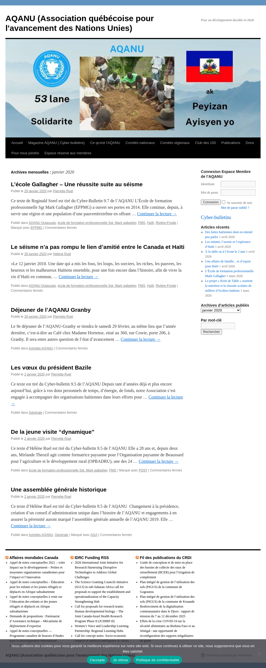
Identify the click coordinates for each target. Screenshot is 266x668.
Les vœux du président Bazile (51, 367)
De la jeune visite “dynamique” (52, 432)
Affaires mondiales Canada (33, 557)
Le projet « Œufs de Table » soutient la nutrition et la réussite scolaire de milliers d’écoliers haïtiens (229, 286)
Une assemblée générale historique (58, 489)
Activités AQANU (40, 348)
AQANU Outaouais (42, 223)
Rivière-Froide (166, 223)
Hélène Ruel (62, 254)
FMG (141, 223)
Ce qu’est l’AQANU (105, 143)
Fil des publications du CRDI (165, 557)
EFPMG (36, 228)
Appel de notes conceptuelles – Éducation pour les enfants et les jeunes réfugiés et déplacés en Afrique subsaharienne (37, 587)
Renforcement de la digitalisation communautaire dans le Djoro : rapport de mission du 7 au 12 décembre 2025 (167, 611)
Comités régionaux (174, 143)
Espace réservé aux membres (68, 153)
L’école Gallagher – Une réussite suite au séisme (77, 184)
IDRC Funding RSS (92, 557)
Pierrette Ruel (63, 191)
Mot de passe (209, 192)
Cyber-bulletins (216, 217)
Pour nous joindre (25, 153)
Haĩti (150, 223)
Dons (250, 143)
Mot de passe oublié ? (235, 208)
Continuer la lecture (157, 213)
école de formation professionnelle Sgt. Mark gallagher (97, 223)
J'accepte (97, 660)
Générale (35, 413)
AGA (93, 535)
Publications (230, 143)
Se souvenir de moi (239, 203)
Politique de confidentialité (157, 660)
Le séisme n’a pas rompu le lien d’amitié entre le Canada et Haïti (98, 247)
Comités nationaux (140, 143)
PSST (143, 470)
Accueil (17, 143)
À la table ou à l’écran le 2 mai (225, 251)
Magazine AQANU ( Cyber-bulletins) (56, 143)
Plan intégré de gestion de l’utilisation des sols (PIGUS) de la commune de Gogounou (167, 587)
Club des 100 (205, 143)
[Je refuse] (259, 653)
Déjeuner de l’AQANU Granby (51, 310)
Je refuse (120, 660)
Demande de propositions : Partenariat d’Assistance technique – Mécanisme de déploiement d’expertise (36, 621)
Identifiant (207, 184)
